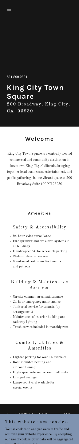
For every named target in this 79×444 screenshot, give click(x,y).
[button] (10, 9)
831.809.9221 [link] (17, 77)
